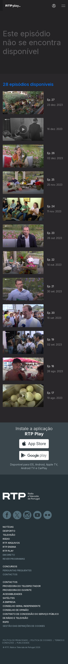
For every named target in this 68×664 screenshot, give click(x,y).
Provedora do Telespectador (22, 586)
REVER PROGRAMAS (14, 558)
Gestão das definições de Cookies (24, 626)
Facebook (7, 515)
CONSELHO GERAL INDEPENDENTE (21, 606)
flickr (47, 515)
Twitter (17, 515)
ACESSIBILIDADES (12, 594)
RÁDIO (6, 539)
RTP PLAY (8, 550)
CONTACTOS (10, 582)
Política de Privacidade (15, 640)
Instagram (27, 515)
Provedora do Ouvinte (17, 590)
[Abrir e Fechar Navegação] (63, 6)
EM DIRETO (9, 554)
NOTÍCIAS (8, 527)
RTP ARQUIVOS (11, 543)
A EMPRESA (9, 602)
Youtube (37, 515)
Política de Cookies (41, 640)
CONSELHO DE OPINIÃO (16, 610)
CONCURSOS (10, 566)
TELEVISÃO (9, 535)
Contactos (10, 574)
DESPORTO (9, 531)
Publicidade (23, 643)
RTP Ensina (9, 546)
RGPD (6, 622)
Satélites (9, 598)
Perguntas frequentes (17, 570)
